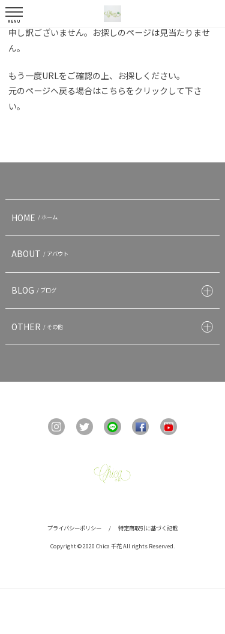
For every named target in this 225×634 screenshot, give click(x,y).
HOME (36, 218)
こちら (113, 90)
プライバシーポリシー (74, 528)
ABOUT (41, 253)
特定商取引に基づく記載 (148, 528)
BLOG (35, 290)
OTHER (38, 327)
